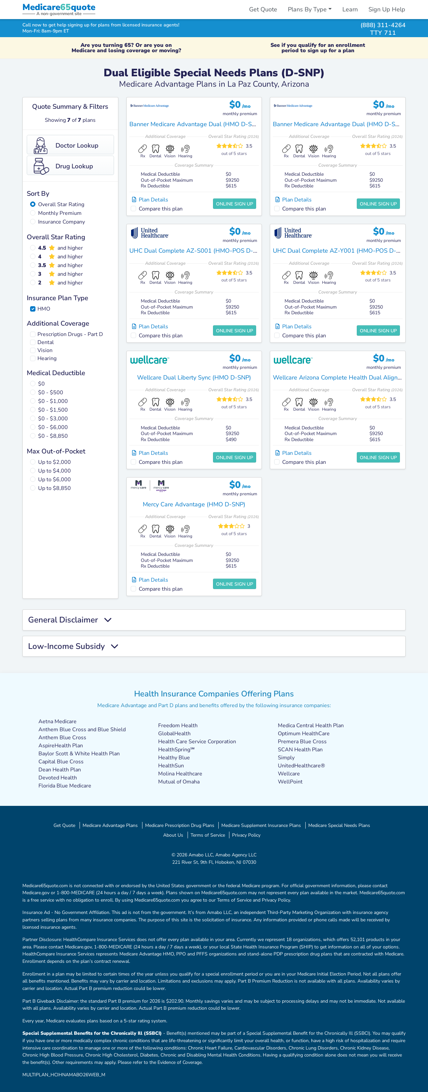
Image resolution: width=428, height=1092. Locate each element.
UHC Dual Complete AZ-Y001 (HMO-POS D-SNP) (341, 251)
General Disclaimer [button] (70, 620)
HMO (43, 309)
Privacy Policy (246, 835)
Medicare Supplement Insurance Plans (261, 825)
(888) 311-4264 (383, 25)
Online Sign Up (234, 204)
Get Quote (263, 9)
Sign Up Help (386, 9)
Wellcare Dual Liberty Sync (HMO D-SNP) (194, 377)
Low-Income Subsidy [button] (73, 646)
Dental (45, 342)
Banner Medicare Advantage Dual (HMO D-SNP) (195, 124)
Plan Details (150, 199)
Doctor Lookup (66, 145)
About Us (173, 835)
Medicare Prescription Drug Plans (179, 825)
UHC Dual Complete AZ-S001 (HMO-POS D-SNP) (198, 251)
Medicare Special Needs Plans (339, 825)
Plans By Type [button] (307, 9)
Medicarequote (58, 7)
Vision (44, 350)
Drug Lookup (63, 166)
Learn (350, 9)
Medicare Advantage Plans (110, 825)
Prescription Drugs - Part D (70, 334)
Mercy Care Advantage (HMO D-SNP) (194, 504)
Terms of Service (208, 835)
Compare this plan (161, 209)
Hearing (47, 358)
